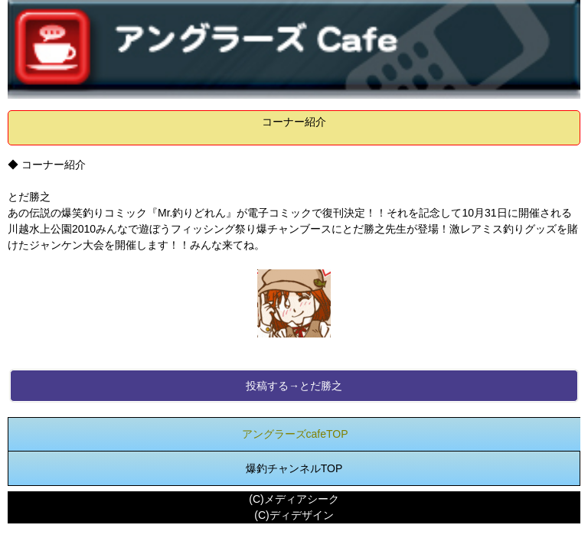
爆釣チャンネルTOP (294, 468)
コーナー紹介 (294, 122)
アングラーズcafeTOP (295, 434)
